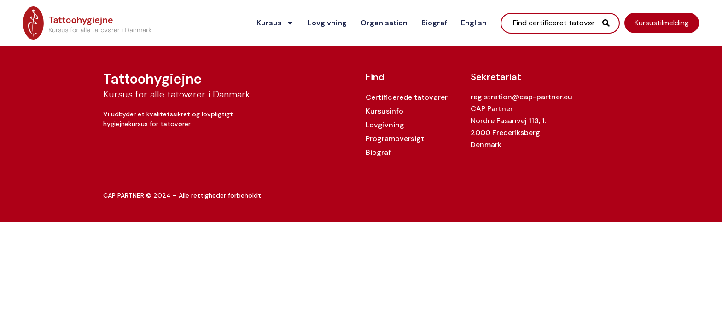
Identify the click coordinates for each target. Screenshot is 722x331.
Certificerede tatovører (407, 97)
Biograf (434, 23)
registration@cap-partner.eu (521, 97)
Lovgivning (327, 23)
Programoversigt (395, 138)
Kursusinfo (384, 111)
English (474, 23)
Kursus (275, 23)
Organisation (384, 23)
